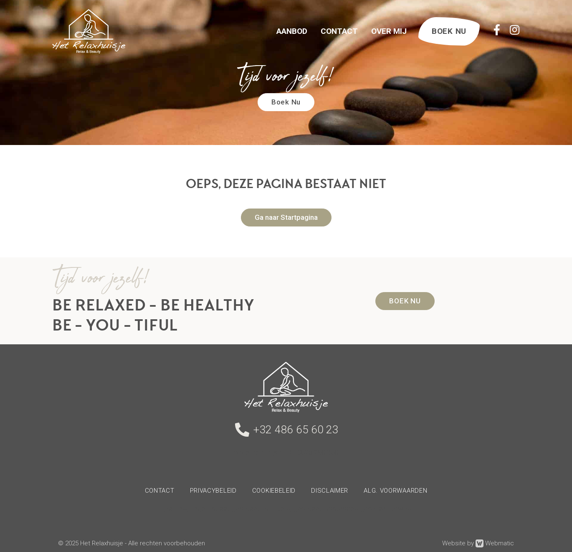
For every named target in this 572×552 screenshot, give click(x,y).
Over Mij (389, 31)
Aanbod (291, 31)
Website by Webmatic (478, 543)
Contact (339, 31)
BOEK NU (449, 31)
